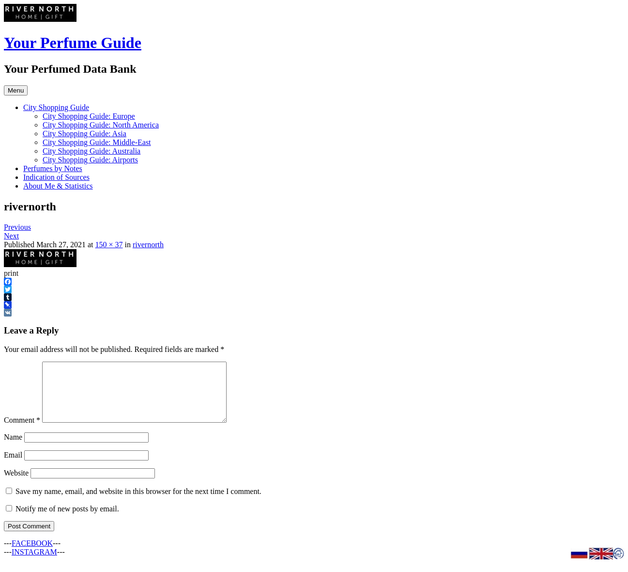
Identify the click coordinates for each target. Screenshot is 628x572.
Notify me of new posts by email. (67, 520)
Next (11, 236)
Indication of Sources (56, 177)
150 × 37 (109, 244)
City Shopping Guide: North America (101, 125)
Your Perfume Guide (72, 42)
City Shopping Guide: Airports (90, 160)
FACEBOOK (32, 555)
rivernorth (148, 244)
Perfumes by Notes (52, 168)
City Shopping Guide (56, 107)
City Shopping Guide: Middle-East (97, 142)
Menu (16, 90)
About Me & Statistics (58, 186)
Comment (22, 432)
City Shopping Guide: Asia (84, 133)
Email (13, 466)
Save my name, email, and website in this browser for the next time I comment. (138, 503)
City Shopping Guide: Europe (89, 116)
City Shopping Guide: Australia (91, 151)
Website (16, 484)
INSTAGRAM (34, 563)
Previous (17, 227)
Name (13, 449)
